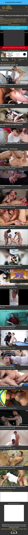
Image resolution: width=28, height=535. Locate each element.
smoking (13, 20)
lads (10, 20)
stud (4, 22)
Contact (14, 530)
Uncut (9, 23)
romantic (24, 20)
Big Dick (25, 22)
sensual (17, 20)
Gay (3, 23)
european (2, 20)
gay (11, 22)
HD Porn (6, 23)
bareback (7, 20)
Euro (1, 23)
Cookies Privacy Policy (6, 529)
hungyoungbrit (23, 19)
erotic (20, 20)
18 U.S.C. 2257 (23, 529)
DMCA (13, 529)
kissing (1, 22)
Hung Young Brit (11, 62)
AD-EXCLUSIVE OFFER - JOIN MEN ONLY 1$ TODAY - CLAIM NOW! (14, 27)
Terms (17, 529)
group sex (8, 22)
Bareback (20, 22)
